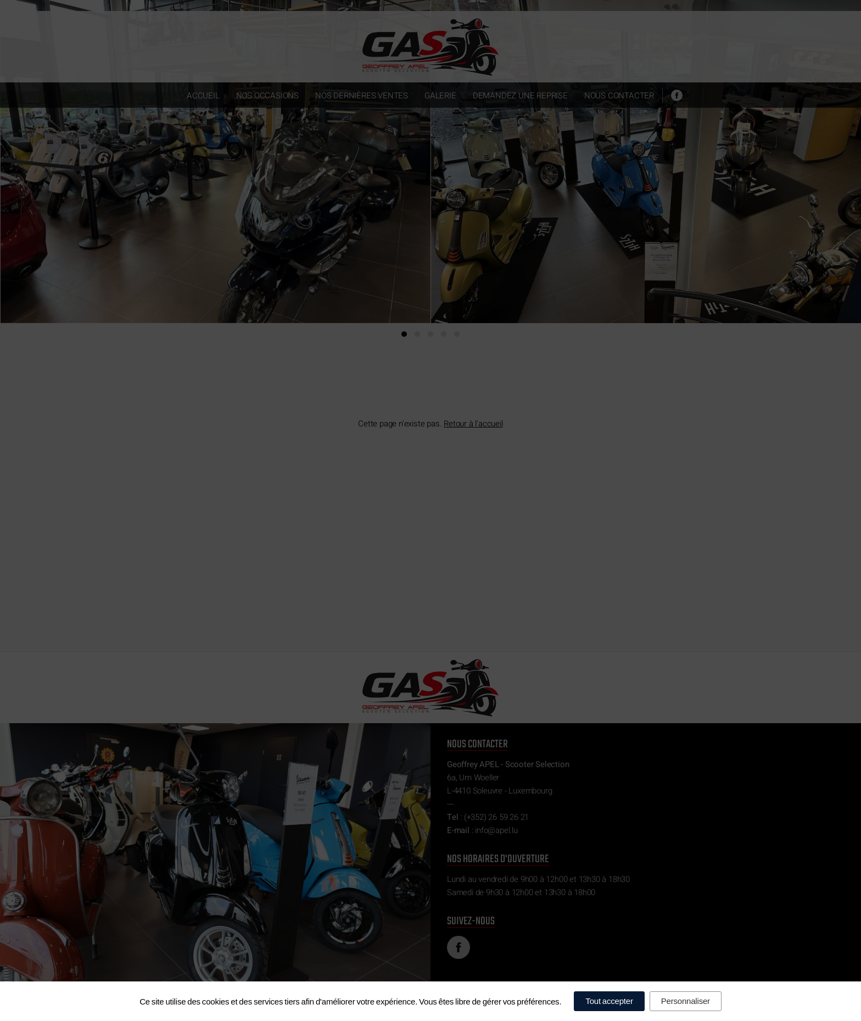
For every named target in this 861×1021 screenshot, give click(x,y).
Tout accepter (609, 1001)
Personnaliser (685, 1001)
